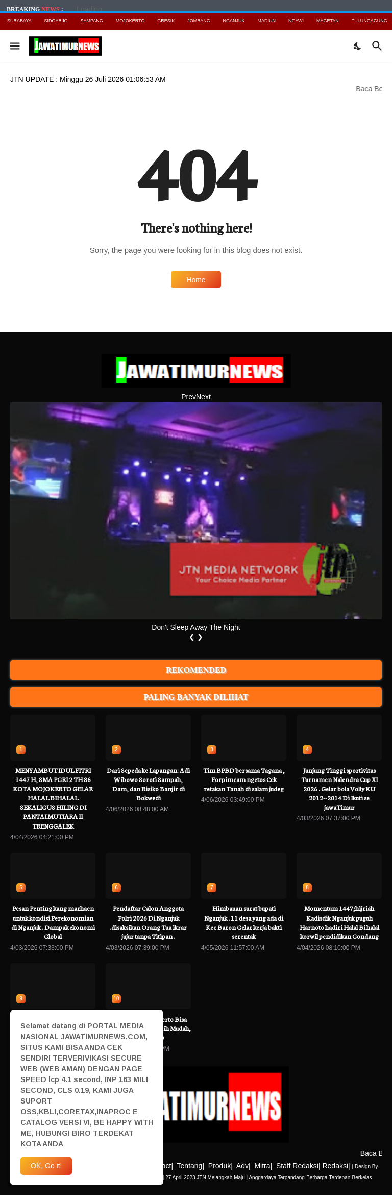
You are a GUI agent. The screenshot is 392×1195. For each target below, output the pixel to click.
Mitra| (263, 1166)
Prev (188, 397)
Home (195, 279)
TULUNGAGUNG (369, 21)
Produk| (220, 1166)
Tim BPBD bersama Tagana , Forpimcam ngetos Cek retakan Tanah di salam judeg (244, 779)
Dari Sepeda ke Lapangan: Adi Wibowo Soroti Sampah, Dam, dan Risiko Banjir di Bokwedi (148, 784)
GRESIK (166, 21)
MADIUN (267, 21)
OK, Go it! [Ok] (46, 1166)
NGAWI (296, 21)
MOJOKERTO (130, 21)
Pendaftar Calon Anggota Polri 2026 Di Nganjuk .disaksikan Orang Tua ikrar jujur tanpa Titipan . (148, 922)
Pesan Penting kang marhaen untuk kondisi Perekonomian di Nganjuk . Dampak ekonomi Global (53, 922)
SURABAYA (19, 21)
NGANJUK (234, 21)
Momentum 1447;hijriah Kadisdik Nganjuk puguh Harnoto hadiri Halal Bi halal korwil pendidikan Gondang (339, 922)
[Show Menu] (14, 46)
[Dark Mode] (357, 46)
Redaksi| (336, 1166)
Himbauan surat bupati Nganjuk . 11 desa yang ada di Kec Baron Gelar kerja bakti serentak (243, 922)
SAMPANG (91, 21)
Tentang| (190, 1166)
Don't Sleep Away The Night (196, 627)
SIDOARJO (56, 21)
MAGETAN (327, 21)
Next (203, 397)
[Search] (378, 46)
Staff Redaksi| (298, 1166)
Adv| (243, 1166)
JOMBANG (198, 21)
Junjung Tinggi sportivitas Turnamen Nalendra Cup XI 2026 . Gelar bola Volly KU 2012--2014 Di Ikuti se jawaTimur (339, 789)
